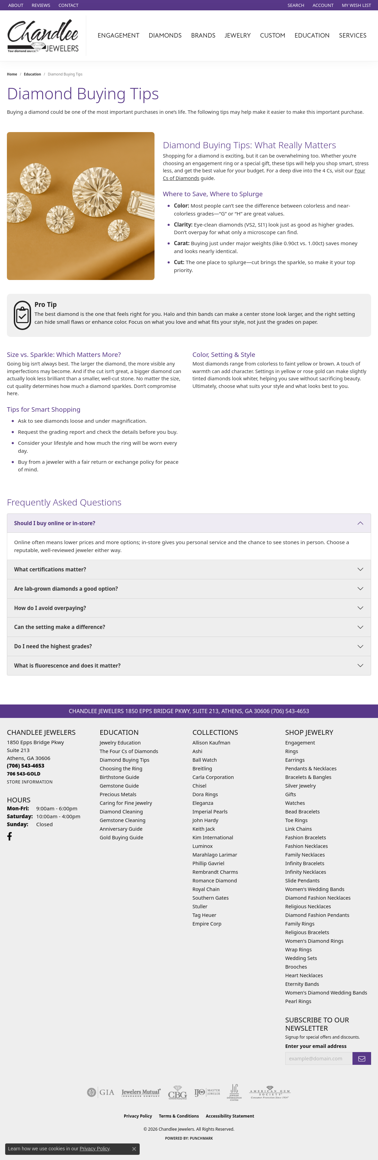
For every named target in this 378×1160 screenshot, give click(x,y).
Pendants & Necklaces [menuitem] (311, 768)
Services (353, 35)
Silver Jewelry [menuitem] (300, 785)
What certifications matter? (50, 569)
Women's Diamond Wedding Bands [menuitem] (326, 992)
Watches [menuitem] (295, 803)
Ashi (197, 751)
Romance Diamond (214, 880)
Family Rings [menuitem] (300, 923)
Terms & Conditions (179, 1116)
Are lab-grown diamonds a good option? (66, 588)
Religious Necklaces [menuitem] (308, 906)
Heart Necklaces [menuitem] (304, 975)
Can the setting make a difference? (59, 626)
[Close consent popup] (134, 1149)
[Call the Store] (25, 765)
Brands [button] (203, 35)
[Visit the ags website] (270, 1092)
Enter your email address (316, 1046)
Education (32, 74)
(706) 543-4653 (290, 711)
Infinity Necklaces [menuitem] (305, 872)
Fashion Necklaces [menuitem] (306, 846)
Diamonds (165, 35)
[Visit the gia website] (101, 1092)
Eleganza (202, 803)
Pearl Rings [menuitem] (298, 1001)
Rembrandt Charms (215, 872)
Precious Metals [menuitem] (118, 794)
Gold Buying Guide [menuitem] (121, 837)
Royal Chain (206, 889)
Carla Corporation (213, 777)
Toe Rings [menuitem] (296, 820)
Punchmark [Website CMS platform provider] (201, 1138)
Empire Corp (206, 923)
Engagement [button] (118, 35)
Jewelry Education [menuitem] (120, 742)
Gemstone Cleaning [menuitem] (123, 820)
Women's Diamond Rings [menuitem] (314, 941)
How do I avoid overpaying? (50, 607)
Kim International (212, 837)
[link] (15, 5)
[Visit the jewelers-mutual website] (141, 1092)
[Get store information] (30, 782)
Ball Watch (204, 760)
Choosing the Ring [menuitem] (121, 768)
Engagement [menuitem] (300, 742)
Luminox (202, 846)
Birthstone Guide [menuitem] (119, 777)
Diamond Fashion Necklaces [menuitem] (318, 897)
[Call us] (23, 773)
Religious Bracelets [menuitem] (307, 932)
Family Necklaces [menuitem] (305, 854)
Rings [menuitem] (291, 751)
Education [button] (312, 35)
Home (12, 74)
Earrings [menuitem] (295, 760)
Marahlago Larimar (214, 854)
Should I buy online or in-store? (54, 523)
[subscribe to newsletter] (361, 1058)
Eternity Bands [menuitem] (302, 984)
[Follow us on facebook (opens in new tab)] (9, 836)
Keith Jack (203, 829)
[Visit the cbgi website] (177, 1092)
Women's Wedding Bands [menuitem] (315, 889)
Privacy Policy (138, 1116)
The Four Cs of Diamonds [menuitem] (129, 751)
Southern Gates (210, 897)
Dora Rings (205, 794)
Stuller (199, 906)
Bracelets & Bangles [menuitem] (308, 777)
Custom (272, 35)
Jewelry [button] (238, 35)
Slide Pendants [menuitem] (302, 880)
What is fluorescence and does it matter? (67, 665)
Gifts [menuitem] (290, 794)
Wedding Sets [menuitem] (301, 958)
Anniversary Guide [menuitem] (121, 829)
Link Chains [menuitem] (298, 829)
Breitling (202, 768)
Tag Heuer (204, 915)
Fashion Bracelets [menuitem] (305, 837)
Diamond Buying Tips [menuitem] (124, 760)
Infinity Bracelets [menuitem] (304, 863)
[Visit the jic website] (234, 1092)
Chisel (199, 785)
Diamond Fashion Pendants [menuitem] (317, 915)
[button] (295, 5)
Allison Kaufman (211, 742)
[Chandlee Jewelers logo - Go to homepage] (44, 36)
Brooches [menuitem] (296, 966)
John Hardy (205, 820)
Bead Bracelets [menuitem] (302, 811)
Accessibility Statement (230, 1116)
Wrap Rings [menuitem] (298, 949)
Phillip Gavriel (208, 863)
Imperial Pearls (210, 811)
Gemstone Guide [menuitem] (119, 785)
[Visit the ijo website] (207, 1092)
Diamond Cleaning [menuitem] (121, 811)
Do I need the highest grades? (53, 646)
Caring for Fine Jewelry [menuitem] (126, 803)
